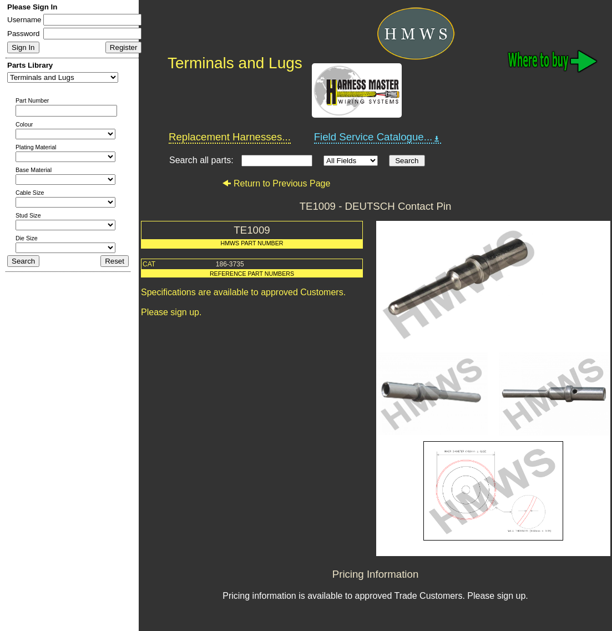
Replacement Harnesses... (230, 137)
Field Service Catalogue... (378, 137)
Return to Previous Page (276, 183)
